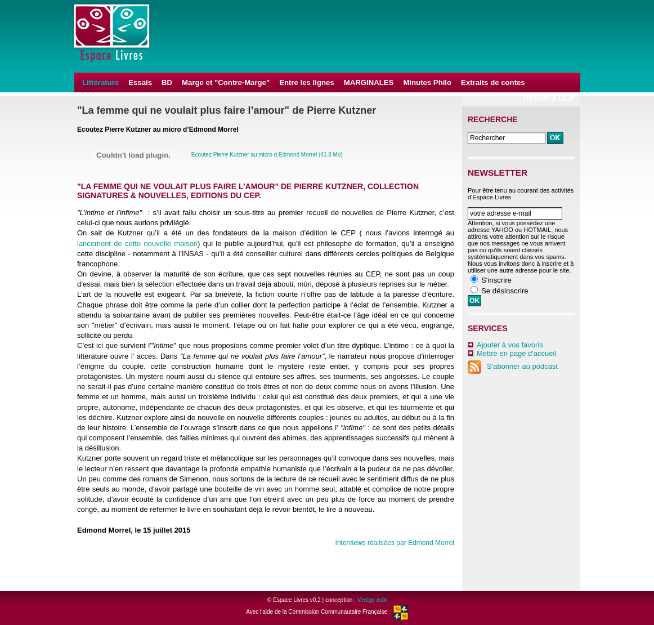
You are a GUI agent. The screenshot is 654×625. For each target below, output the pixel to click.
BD (167, 82)
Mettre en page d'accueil (516, 353)
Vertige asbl (372, 600)
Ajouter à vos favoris (510, 345)
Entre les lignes (306, 82)
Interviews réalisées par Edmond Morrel (394, 543)
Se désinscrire (504, 291)
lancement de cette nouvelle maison (137, 243)
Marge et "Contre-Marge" (226, 82)
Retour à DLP (549, 97)
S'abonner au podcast (513, 366)
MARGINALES (369, 82)
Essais (140, 82)
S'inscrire (496, 280)
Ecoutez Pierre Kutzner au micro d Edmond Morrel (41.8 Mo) (267, 154)
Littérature (100, 82)
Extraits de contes (493, 82)
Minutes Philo (427, 82)
